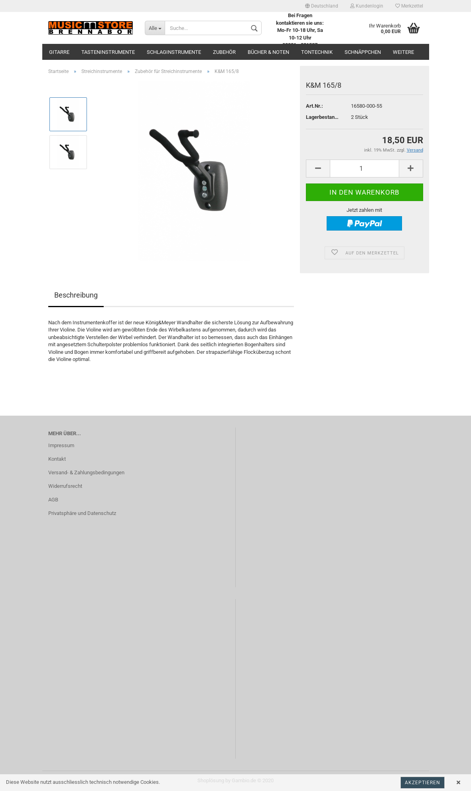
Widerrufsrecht (65, 486)
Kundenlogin (366, 6)
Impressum (61, 445)
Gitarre (59, 52)
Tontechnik (317, 52)
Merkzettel (409, 6)
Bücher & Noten (268, 52)
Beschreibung (76, 295)
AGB (53, 500)
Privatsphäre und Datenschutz (82, 513)
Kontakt (57, 459)
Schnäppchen (363, 52)
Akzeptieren (422, 782)
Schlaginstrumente (174, 52)
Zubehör (224, 52)
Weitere (403, 52)
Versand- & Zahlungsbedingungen (86, 472)
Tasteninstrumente (108, 52)
